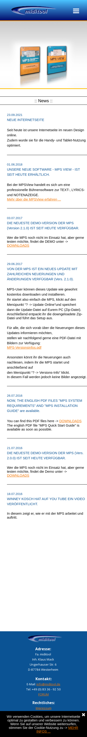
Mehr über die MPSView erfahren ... (34, 199)
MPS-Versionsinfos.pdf (24, 347)
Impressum (44, 708)
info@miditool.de (48, 684)
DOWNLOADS (18, 245)
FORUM (43, 694)
